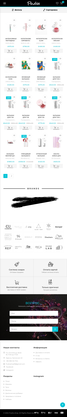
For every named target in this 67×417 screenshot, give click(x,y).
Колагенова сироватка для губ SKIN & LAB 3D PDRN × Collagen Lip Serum (26, 40)
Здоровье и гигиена (12, 396)
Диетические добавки (13, 393)
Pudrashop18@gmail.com (14, 364)
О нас (37, 356)
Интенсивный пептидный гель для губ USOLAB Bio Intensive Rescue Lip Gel (10, 40)
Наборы (7, 399)
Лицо (6, 381)
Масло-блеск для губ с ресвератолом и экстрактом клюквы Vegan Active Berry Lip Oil (56, 155)
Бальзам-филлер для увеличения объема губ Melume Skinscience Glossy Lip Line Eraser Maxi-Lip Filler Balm (10, 155)
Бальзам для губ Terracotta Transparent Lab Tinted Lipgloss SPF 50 (10, 116)
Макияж (7, 384)
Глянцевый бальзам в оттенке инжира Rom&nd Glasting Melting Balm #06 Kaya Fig (25, 155)
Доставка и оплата (42, 353)
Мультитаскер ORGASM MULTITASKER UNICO (56, 40)
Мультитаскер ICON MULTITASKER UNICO (10, 78)
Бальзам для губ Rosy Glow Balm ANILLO (41, 116)
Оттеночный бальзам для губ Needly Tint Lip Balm (41, 155)
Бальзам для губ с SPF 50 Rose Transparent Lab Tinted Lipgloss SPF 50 (56, 78)
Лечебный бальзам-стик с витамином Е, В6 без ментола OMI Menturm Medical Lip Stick (41, 78)
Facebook (8, 367)
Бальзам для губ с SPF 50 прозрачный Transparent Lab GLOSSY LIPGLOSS (56, 116)
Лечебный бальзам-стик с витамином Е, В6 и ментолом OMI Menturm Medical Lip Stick (26, 78)
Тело (6, 387)
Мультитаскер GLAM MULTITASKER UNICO (41, 40)
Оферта (37, 362)
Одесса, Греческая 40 (12, 358)
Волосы (7, 390)
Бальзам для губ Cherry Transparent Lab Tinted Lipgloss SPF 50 (26, 116)
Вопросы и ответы (42, 359)
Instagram (8, 370)
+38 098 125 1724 (10, 361)
